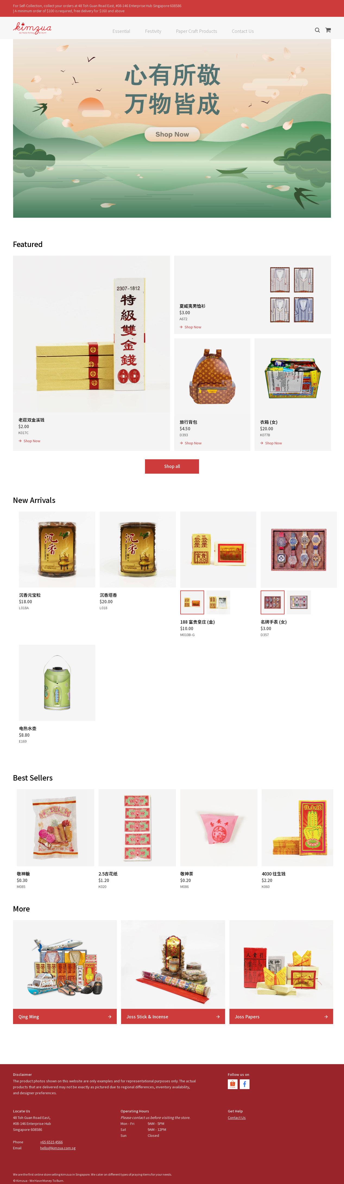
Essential (121, 31)
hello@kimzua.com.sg (58, 1147)
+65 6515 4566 (51, 1141)
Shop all (172, 466)
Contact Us (243, 31)
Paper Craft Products (196, 31)
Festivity (153, 31)
